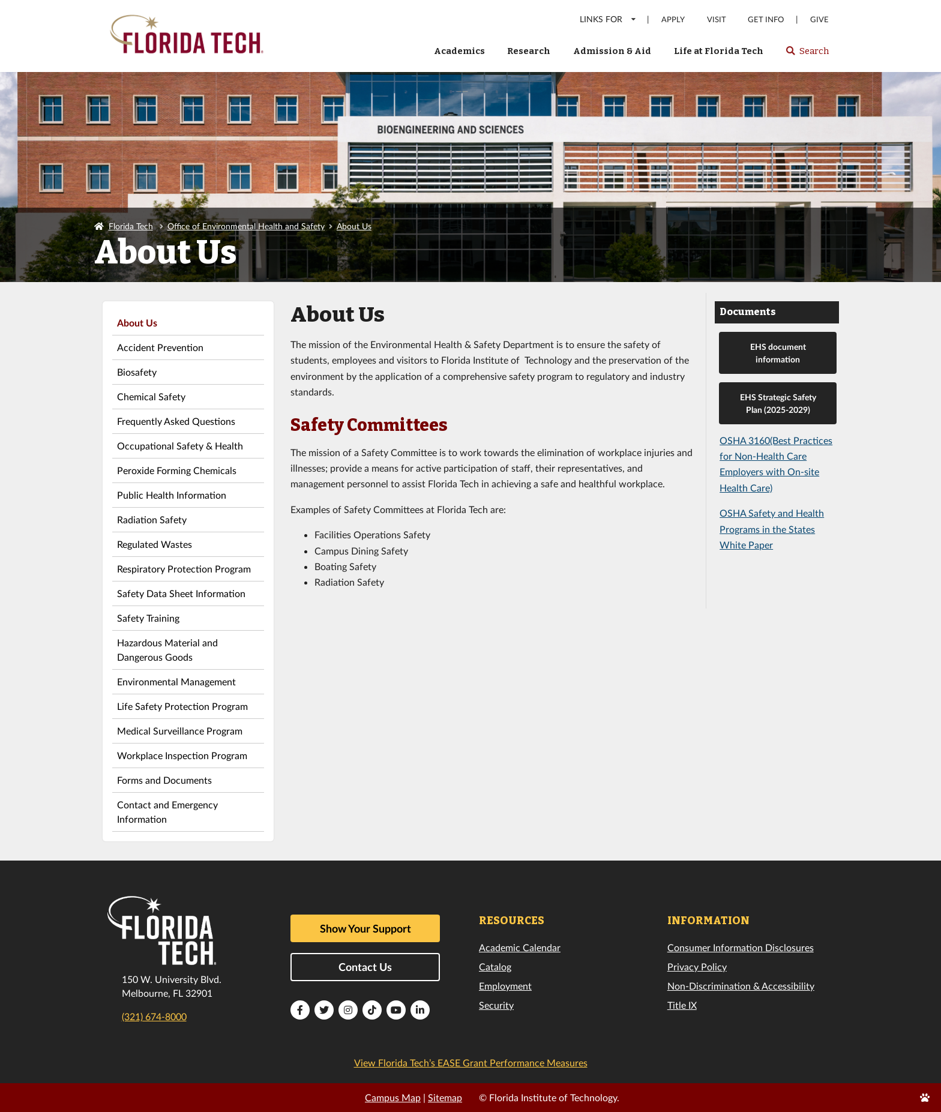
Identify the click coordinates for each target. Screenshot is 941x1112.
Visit (716, 19)
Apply (673, 19)
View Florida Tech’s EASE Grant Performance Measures (471, 1062)
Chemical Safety (151, 396)
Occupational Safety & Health (180, 445)
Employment (505, 985)
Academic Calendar (520, 947)
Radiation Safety (152, 519)
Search (807, 55)
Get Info (766, 19)
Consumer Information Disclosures (740, 947)
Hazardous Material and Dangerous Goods (167, 650)
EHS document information (778, 352)
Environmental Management (176, 681)
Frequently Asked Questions (176, 421)
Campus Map (393, 1097)
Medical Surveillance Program (179, 730)
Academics (459, 51)
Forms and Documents (164, 780)
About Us (354, 226)
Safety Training (148, 618)
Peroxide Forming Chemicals (176, 470)
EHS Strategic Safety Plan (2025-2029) (778, 403)
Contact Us (365, 966)
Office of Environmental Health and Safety (246, 226)
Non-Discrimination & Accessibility (740, 985)
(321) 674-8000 (154, 1016)
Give (819, 19)
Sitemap (445, 1097)
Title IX (682, 1005)
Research (528, 51)
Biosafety (137, 371)
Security (496, 1005)
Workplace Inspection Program (182, 755)
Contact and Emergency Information (167, 812)
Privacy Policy (697, 966)
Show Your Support (365, 928)
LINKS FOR (608, 19)
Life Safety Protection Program (182, 706)
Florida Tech (131, 226)
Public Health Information (171, 494)
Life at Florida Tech (718, 51)
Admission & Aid (612, 51)
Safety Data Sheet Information (181, 593)
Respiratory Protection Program (184, 568)
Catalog (495, 966)
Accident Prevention (160, 347)
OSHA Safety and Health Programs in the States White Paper (772, 528)
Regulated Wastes (154, 544)
